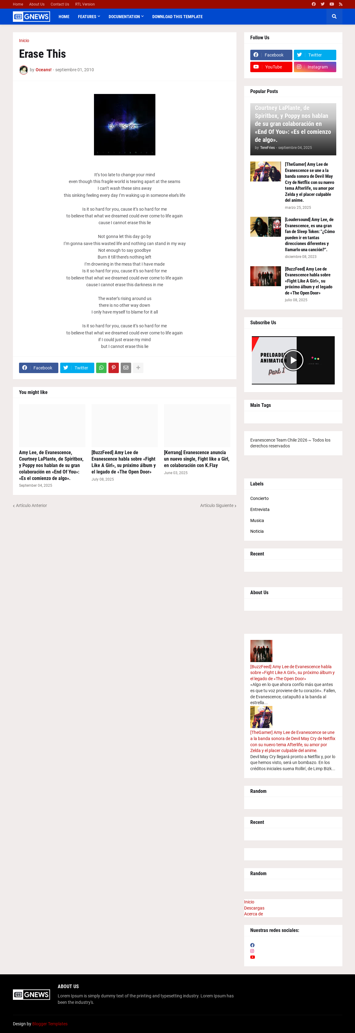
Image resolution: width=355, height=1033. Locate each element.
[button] (334, 17)
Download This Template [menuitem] (177, 16)
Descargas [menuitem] (254, 908)
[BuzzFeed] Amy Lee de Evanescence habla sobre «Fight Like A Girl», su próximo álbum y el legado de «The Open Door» (124, 462)
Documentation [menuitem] (124, 16)
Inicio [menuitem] (249, 901)
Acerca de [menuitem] (253, 913)
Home (18, 4)
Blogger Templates (50, 1023)
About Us (37, 4)
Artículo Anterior (31, 505)
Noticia (257, 531)
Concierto (259, 498)
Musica (257, 520)
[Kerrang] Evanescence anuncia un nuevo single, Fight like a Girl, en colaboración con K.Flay (196, 459)
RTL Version (85, 4)
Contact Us (60, 4)
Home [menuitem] (64, 16)
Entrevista (260, 509)
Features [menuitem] (87, 16)
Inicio (24, 40)
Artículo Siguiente (216, 505)
